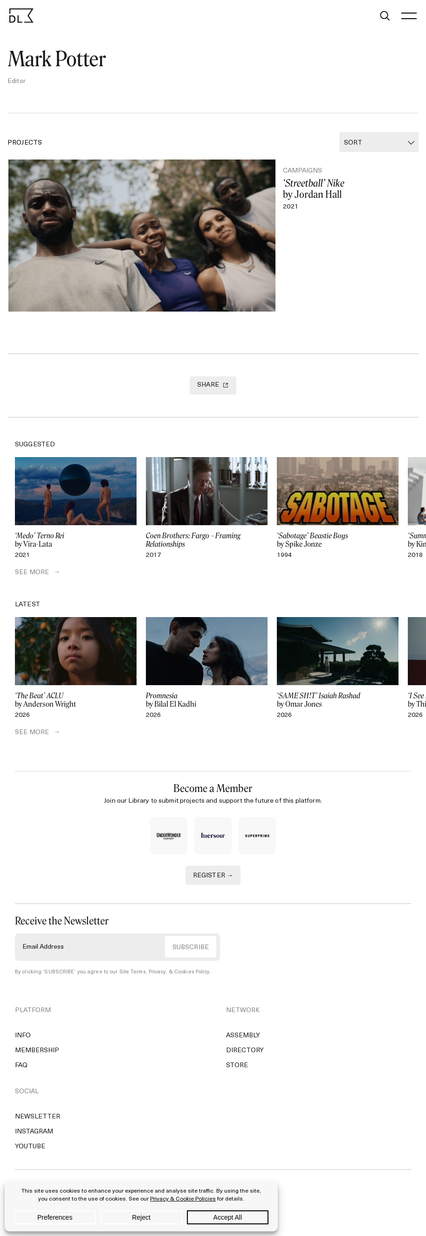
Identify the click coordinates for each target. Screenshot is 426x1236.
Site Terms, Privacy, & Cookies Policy (164, 972)
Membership (37, 1050)
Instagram (34, 1131)
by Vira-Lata (76, 540)
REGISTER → (213, 875)
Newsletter (37, 1116)
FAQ (21, 1065)
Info (23, 1035)
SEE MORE (32, 572)
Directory (245, 1050)
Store (237, 1065)
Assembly (243, 1035)
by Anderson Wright (76, 700)
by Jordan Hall (344, 189)
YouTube (30, 1146)
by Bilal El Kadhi (207, 700)
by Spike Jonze (338, 540)
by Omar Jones (338, 700)
